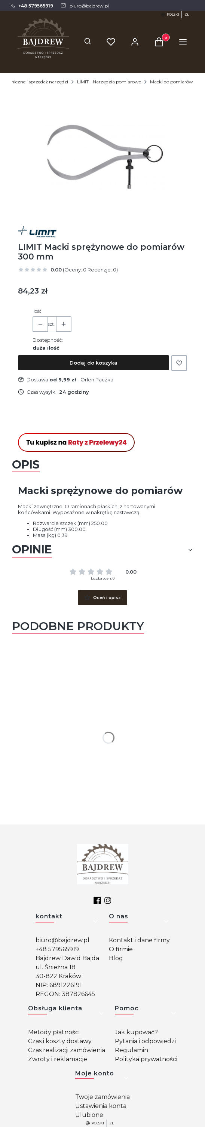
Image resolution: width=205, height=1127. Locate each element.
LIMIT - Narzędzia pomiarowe (109, 82)
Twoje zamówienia (102, 1096)
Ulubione (89, 1114)
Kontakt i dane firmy (139, 940)
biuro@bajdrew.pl (62, 940)
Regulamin (131, 1050)
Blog (116, 958)
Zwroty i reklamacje (57, 1059)
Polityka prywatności (146, 1059)
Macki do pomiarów (171, 82)
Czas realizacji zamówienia (66, 1050)
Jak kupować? (136, 1032)
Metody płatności (54, 1032)
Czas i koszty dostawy (60, 1041)
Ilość (37, 311)
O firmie (121, 949)
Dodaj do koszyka (93, 363)
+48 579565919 (57, 949)
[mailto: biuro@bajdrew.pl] (84, 6)
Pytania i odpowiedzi (145, 1041)
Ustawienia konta (100, 1105)
